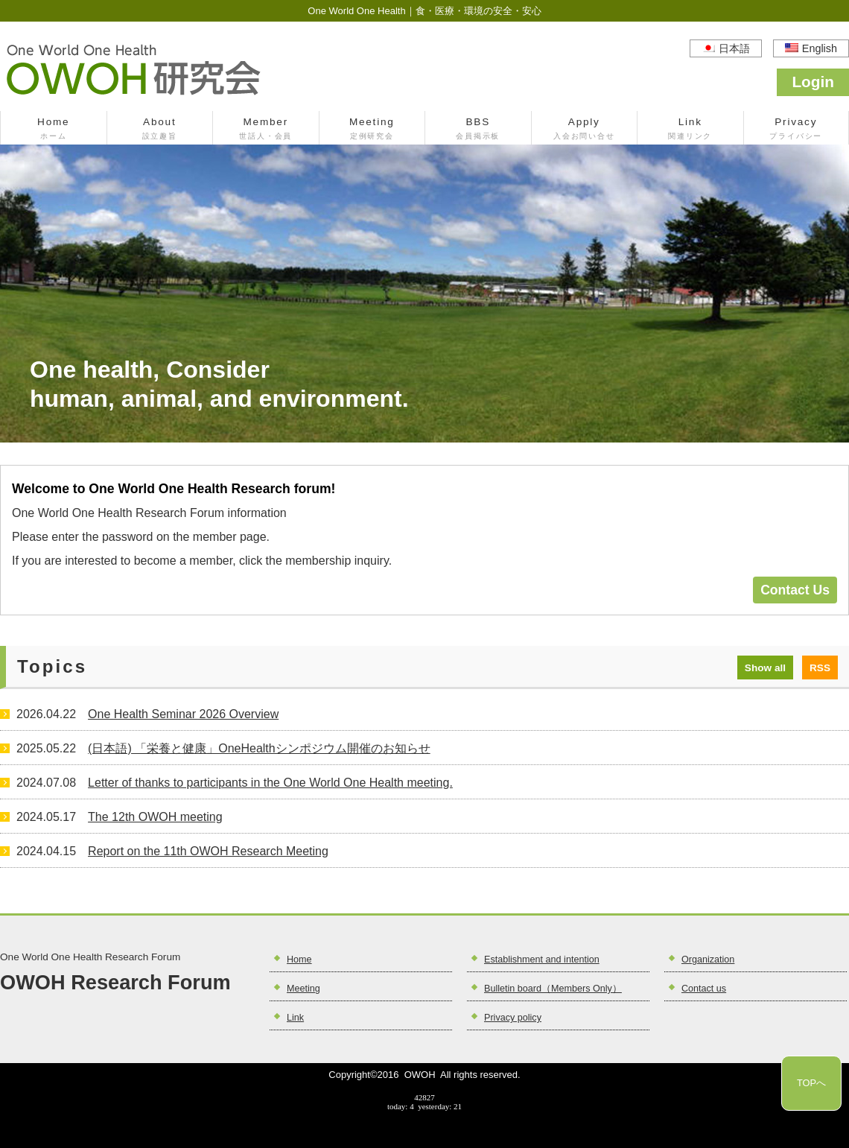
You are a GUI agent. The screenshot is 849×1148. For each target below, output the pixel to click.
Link (690, 129)
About (160, 129)
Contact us (703, 988)
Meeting (372, 129)
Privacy (796, 129)
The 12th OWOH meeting (155, 817)
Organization (707, 959)
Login (813, 81)
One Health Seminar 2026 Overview (183, 714)
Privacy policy (512, 1017)
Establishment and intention (542, 959)
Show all (765, 667)
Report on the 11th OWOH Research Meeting (208, 851)
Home (53, 129)
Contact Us (795, 590)
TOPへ (811, 1082)
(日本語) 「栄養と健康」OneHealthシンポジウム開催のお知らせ (259, 748)
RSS (820, 667)
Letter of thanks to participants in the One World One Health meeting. (270, 782)
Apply (584, 129)
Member (266, 129)
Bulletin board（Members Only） (553, 988)
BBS (478, 129)
